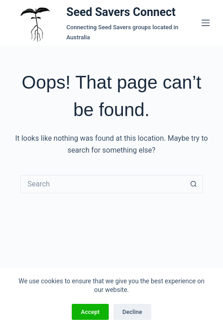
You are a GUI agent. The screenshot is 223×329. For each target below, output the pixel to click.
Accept (90, 311)
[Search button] (194, 184)
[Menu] (206, 23)
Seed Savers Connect (120, 12)
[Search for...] (102, 184)
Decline (132, 311)
